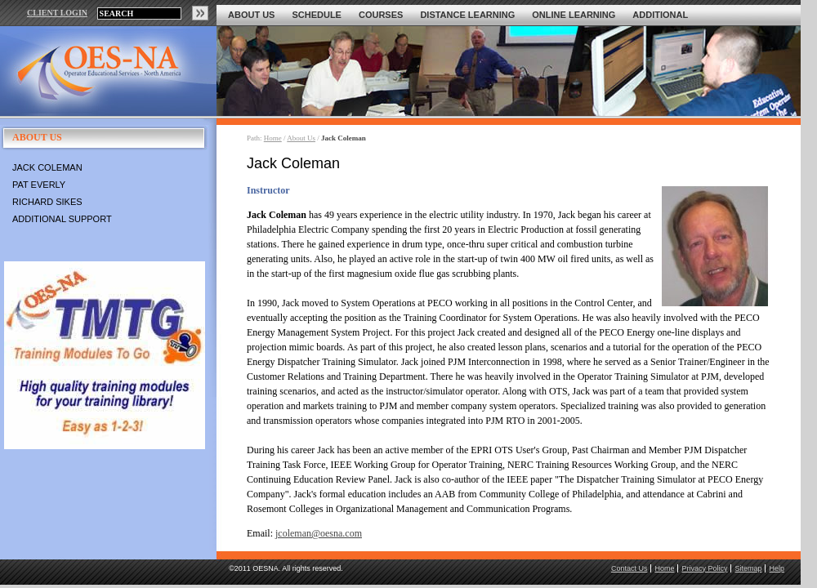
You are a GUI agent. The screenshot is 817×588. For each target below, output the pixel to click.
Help (776, 568)
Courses (381, 15)
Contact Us (629, 568)
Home (273, 138)
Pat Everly (38, 184)
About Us (251, 15)
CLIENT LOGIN (57, 12)
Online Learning (573, 15)
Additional (660, 15)
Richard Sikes (47, 202)
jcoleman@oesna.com (318, 533)
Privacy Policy (704, 568)
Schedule (317, 15)
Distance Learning (467, 15)
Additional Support (62, 219)
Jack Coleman (47, 167)
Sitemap (747, 568)
